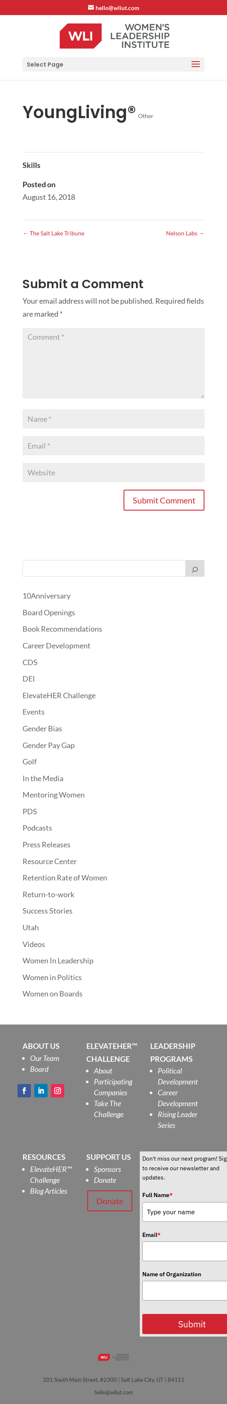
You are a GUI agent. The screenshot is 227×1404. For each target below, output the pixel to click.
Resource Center (50, 861)
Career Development (57, 645)
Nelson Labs (185, 233)
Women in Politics (52, 977)
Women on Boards (53, 993)
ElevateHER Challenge (59, 695)
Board (39, 1069)
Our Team (44, 1058)
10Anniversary (47, 595)
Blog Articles (48, 1190)
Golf (30, 761)
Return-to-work (48, 894)
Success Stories (48, 910)
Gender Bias (42, 728)
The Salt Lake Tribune (53, 233)
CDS (30, 662)
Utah (31, 927)
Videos (34, 944)
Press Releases (47, 844)
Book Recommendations (62, 628)
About (103, 1070)
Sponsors (107, 1169)
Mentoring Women (54, 794)
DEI (29, 678)
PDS (30, 811)
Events (34, 711)
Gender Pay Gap (49, 745)
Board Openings (49, 612)
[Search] (194, 568)
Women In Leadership (58, 960)
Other (146, 115)
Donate (105, 1180)
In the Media (43, 778)
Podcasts (37, 827)
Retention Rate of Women (65, 877)
